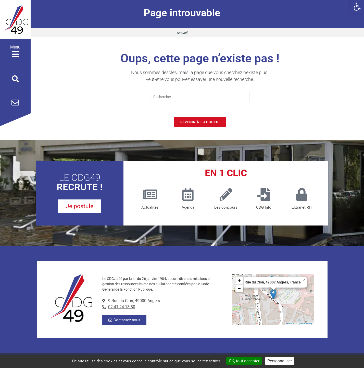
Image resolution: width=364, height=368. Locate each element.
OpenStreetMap (305, 324)
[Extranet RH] (301, 195)
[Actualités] (150, 195)
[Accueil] (15, 19)
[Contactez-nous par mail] (15, 102)
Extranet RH (302, 208)
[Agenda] (188, 195)
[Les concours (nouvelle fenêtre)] (226, 195)
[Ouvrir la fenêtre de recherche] (15, 79)
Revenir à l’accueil (200, 123)
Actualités (150, 208)
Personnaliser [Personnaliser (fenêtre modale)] (279, 361)
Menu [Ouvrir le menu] (15, 51)
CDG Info (263, 208)
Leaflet (290, 324)
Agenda (188, 208)
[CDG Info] (263, 195)
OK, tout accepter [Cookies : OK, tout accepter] (244, 361)
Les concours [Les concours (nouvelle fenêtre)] (225, 208)
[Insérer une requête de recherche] (199, 97)
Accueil (182, 33)
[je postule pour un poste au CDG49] (79, 207)
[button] (357, 6)
